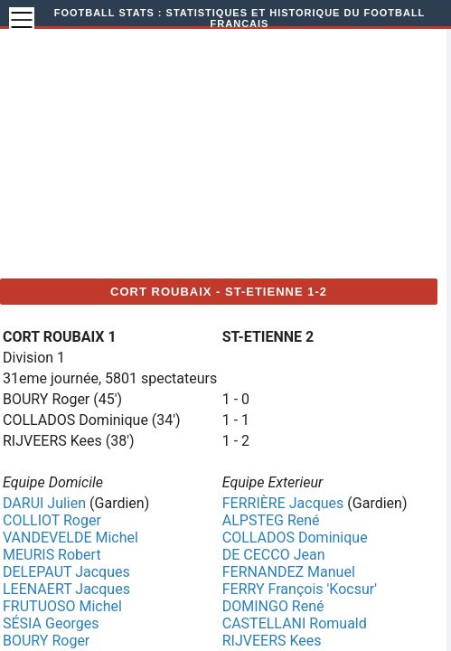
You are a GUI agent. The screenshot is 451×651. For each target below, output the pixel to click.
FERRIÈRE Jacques (283, 503)
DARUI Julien (44, 503)
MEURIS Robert (52, 554)
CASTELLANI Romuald (294, 623)
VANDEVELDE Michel (70, 537)
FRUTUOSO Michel (62, 606)
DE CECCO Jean (273, 554)
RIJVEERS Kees (272, 640)
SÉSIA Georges (51, 623)
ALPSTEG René (271, 520)
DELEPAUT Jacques (66, 571)
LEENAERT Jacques (66, 589)
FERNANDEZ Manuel (288, 571)
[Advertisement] (240, 151)
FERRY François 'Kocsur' (299, 589)
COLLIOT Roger (52, 520)
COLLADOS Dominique (295, 537)
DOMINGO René (273, 606)
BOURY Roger (46, 640)
